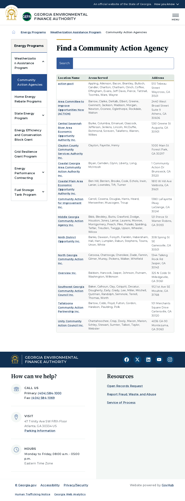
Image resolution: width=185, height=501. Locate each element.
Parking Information (39, 430)
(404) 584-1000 (49, 393)
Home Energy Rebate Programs (28, 99)
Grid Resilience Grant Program (25, 154)
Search (115, 63)
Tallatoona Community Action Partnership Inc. (70, 307)
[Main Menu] (175, 16)
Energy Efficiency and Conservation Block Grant (27, 135)
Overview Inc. (67, 273)
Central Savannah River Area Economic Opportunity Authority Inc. (70, 132)
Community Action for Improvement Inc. (70, 203)
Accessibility (50, 485)
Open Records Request (125, 386)
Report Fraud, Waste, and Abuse (131, 394)
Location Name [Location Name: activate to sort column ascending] (69, 78)
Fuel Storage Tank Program (25, 192)
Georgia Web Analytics (70, 494)
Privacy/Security (76, 485)
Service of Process (121, 402)
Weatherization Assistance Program (75, 32)
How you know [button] (164, 4)
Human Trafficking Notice (32, 494)
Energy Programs (33, 32)
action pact (66, 83)
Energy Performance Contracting (24, 173)
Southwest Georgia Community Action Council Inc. (71, 291)
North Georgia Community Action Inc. (70, 259)
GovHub (168, 485)
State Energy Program (24, 116)
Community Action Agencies (29, 82)
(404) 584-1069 (43, 398)
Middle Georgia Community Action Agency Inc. (70, 221)
